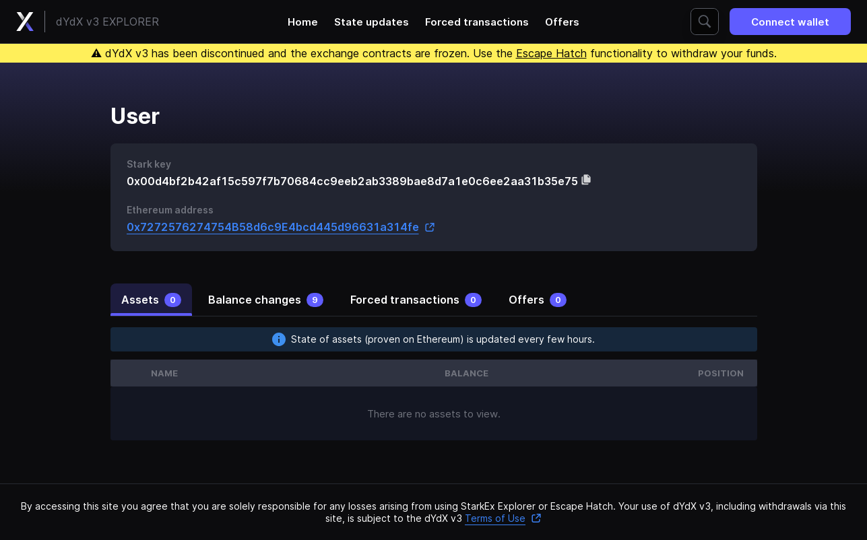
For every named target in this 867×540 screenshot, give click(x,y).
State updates (371, 21)
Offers (562, 21)
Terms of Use (503, 518)
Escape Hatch (551, 53)
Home (303, 21)
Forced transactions (477, 21)
